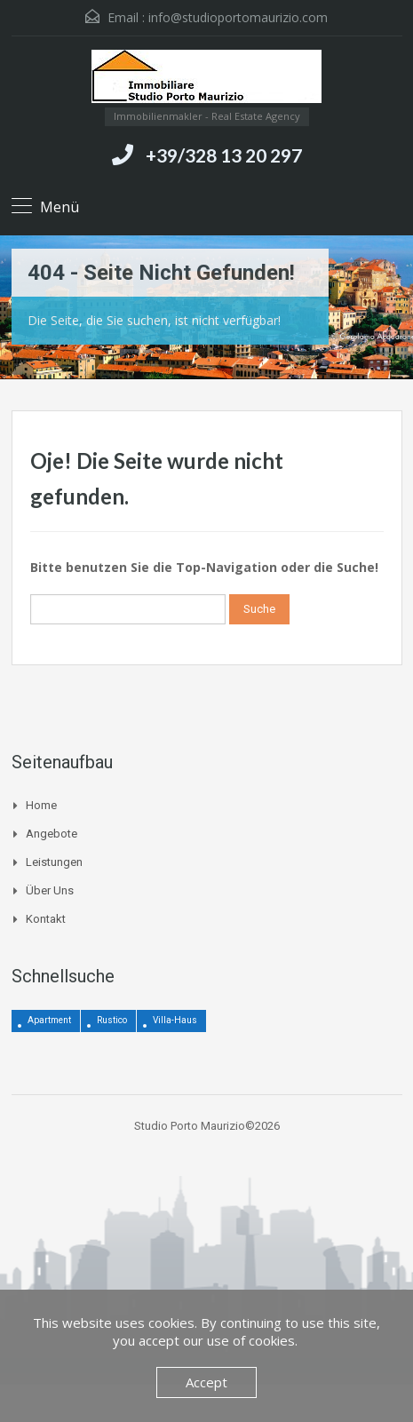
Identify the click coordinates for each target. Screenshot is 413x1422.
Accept (206, 1382)
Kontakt (46, 918)
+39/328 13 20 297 (224, 155)
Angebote (51, 833)
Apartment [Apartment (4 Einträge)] (49, 1020)
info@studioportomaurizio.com (238, 17)
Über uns (50, 890)
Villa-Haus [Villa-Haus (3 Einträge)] (175, 1020)
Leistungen (54, 862)
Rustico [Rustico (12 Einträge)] (112, 1020)
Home (41, 805)
